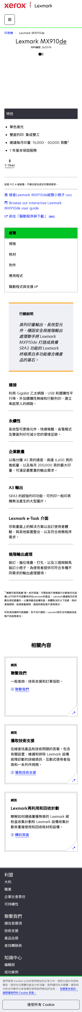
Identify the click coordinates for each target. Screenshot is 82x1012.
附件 (12, 265)
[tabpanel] (41, 441)
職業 (7, 889)
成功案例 (11, 972)
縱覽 (12, 233)
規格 (12, 243)
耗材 (12, 254)
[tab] (41, 233)
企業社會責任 (14, 896)
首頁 (55, 6)
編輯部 (9, 964)
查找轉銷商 (13, 945)
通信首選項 (13, 923)
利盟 (8, 875)
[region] (41, 994)
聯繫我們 (13, 916)
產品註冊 (11, 938)
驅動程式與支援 (23, 286)
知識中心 (13, 958)
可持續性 (11, 904)
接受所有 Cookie (41, 1004)
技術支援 (11, 930)
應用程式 (16, 275)
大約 (7, 881)
